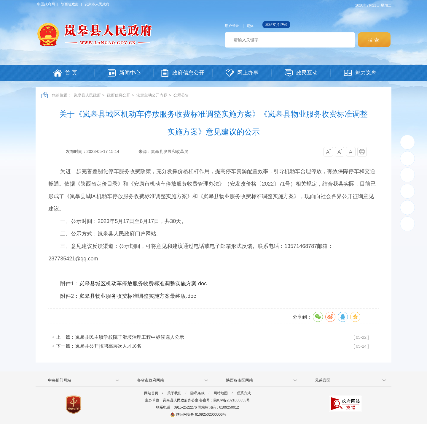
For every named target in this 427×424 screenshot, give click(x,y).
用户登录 (232, 26)
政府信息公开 (118, 95)
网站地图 (221, 393)
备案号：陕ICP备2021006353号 (224, 400)
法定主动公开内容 (151, 95)
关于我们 (174, 393)
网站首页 (151, 393)
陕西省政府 (70, 4)
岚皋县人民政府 (87, 95)
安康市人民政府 (97, 4)
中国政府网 (46, 4)
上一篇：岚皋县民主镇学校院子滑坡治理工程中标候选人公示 (120, 337)
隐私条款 (197, 393)
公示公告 (181, 95)
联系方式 (244, 393)
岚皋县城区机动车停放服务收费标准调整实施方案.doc (143, 284)
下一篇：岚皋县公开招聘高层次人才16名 (98, 346)
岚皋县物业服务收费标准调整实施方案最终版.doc (137, 296)
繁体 (250, 26)
